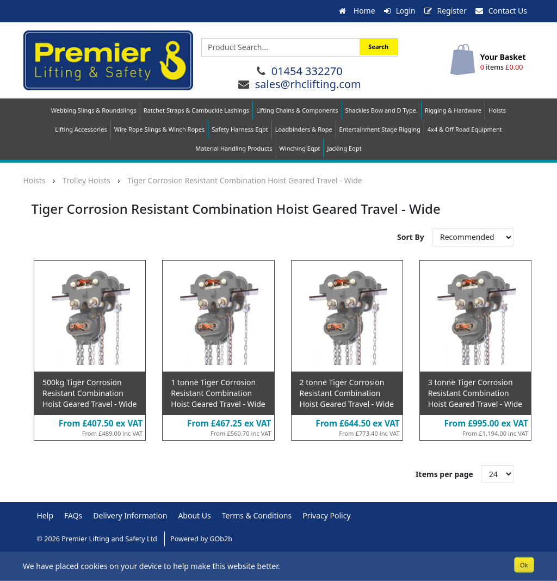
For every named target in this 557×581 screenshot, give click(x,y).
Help (45, 515)
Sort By (411, 237)
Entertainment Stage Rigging (379, 129)
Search (378, 46)
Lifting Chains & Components (297, 110)
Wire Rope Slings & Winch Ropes (159, 129)
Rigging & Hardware (453, 110)
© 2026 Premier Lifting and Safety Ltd (98, 538)
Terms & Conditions (257, 515)
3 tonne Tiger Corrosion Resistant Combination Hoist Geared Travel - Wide (475, 392)
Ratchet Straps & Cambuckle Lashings (196, 110)
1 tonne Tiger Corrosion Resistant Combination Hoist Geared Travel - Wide (218, 392)
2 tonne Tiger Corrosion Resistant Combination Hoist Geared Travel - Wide (347, 392)
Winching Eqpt (300, 148)
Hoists (497, 110)
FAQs (73, 515)
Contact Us (501, 10)
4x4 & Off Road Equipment (465, 129)
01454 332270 (307, 70)
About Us (194, 515)
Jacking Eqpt (344, 148)
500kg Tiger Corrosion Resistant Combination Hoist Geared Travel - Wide (89, 392)
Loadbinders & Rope (303, 129)
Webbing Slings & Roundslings (94, 110)
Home (356, 10)
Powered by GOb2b (201, 538)
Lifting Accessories (81, 129)
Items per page (444, 473)
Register (445, 10)
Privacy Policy (326, 515)
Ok (524, 564)
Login (399, 10)
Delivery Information (130, 515)
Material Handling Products (233, 148)
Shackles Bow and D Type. (381, 110)
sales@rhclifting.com (308, 83)
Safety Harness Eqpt (240, 129)
